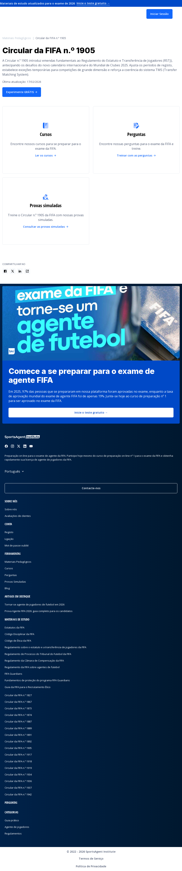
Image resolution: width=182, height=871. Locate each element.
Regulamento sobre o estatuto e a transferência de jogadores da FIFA (45, 647)
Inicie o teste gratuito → (91, 412)
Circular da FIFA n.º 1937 (18, 787)
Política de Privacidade (91, 866)
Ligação (9, 539)
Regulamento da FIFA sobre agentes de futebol (32, 667)
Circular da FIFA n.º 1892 (18, 741)
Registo (9, 532)
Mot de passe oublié (17, 545)
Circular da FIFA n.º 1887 (18, 721)
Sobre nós (11, 509)
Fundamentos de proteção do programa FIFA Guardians (37, 680)
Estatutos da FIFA (14, 627)
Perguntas (11, 575)
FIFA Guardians (13, 673)
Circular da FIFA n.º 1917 (18, 754)
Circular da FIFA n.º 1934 (18, 774)
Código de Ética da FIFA (18, 640)
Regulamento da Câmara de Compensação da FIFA (34, 660)
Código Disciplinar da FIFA (19, 634)
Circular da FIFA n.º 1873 (18, 708)
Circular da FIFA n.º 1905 (51, 38)
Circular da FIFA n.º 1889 (18, 728)
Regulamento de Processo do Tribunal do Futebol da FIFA (38, 654)
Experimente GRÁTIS (21, 92)
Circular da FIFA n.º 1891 (18, 735)
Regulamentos (13, 833)
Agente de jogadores (17, 827)
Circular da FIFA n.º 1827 (18, 695)
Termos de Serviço (91, 858)
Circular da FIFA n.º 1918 (18, 761)
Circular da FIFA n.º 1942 (18, 794)
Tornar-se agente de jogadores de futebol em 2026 (34, 604)
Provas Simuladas (15, 581)
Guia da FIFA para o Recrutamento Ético (27, 687)
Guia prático (12, 820)
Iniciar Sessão (159, 14)
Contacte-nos (91, 488)
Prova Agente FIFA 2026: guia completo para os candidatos (39, 611)
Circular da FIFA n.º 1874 (18, 715)
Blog (7, 588)
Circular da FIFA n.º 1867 (18, 701)
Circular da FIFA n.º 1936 (18, 781)
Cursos (9, 568)
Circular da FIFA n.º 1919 (18, 768)
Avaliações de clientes (18, 516)
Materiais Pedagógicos (16, 38)
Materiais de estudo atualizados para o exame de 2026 (55, 3)
